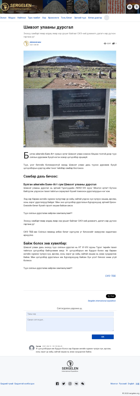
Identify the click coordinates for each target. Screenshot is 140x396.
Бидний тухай (7, 384)
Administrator (35, 42)
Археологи (53, 17)
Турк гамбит (34, 17)
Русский (123, 384)
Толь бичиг (66, 17)
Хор (44, 17)
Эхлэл (3, 17)
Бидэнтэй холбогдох (24, 384)
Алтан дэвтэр (95, 17)
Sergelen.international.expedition (102, 301)
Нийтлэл (21, 17)
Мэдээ (11, 17)
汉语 (137, 384)
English (131, 384)
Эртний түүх (80, 17)
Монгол (114, 384)
